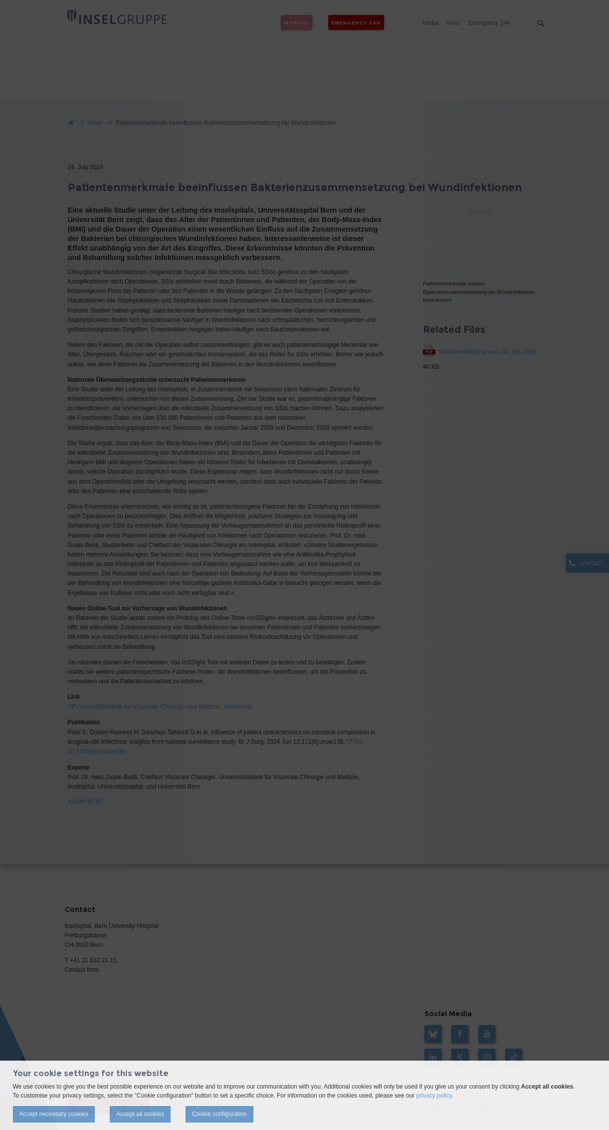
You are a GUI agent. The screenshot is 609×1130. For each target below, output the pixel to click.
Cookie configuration (219, 1114)
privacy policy (433, 1095)
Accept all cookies (140, 1114)
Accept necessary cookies (54, 1114)
